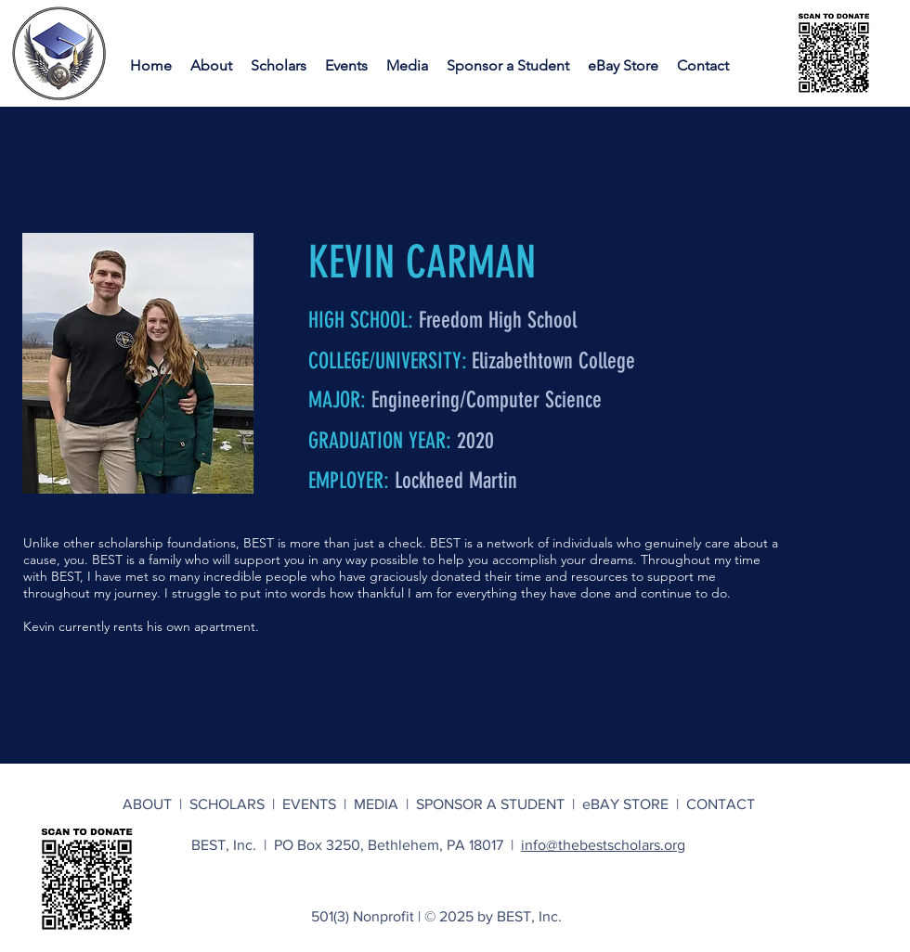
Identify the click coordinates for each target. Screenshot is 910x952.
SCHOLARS (230, 804)
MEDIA (380, 804)
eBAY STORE (625, 804)
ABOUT (151, 804)
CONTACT (720, 804)
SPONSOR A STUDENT (490, 804)
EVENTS (313, 804)
